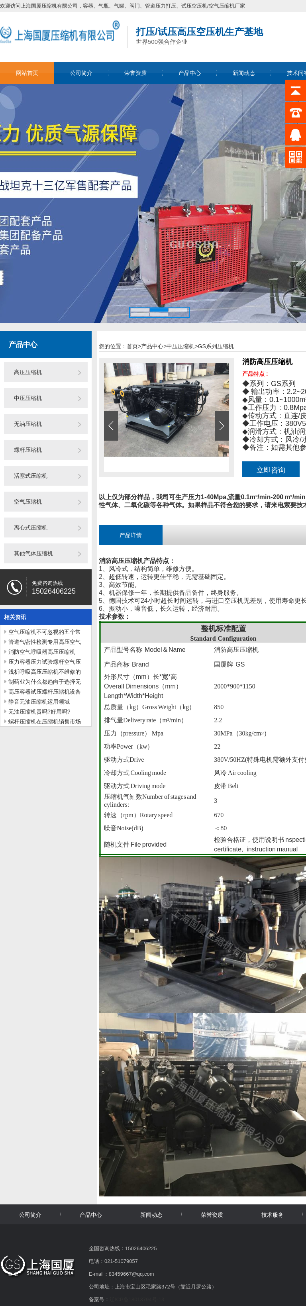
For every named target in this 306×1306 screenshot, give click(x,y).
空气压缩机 (28, 501)
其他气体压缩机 (33, 553)
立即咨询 (271, 470)
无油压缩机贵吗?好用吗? (39, 711)
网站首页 (27, 73)
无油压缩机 (28, 424)
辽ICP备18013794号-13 (137, 1299)
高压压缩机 (28, 372)
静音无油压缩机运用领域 (39, 701)
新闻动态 (244, 73)
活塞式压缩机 (30, 476)
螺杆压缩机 (28, 450)
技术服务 (272, 1215)
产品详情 (131, 535)
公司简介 (81, 73)
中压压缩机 (28, 398)
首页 (134, 346)
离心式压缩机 (30, 527)
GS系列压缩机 (216, 346)
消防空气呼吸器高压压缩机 (41, 652)
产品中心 (189, 73)
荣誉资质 (135, 73)
